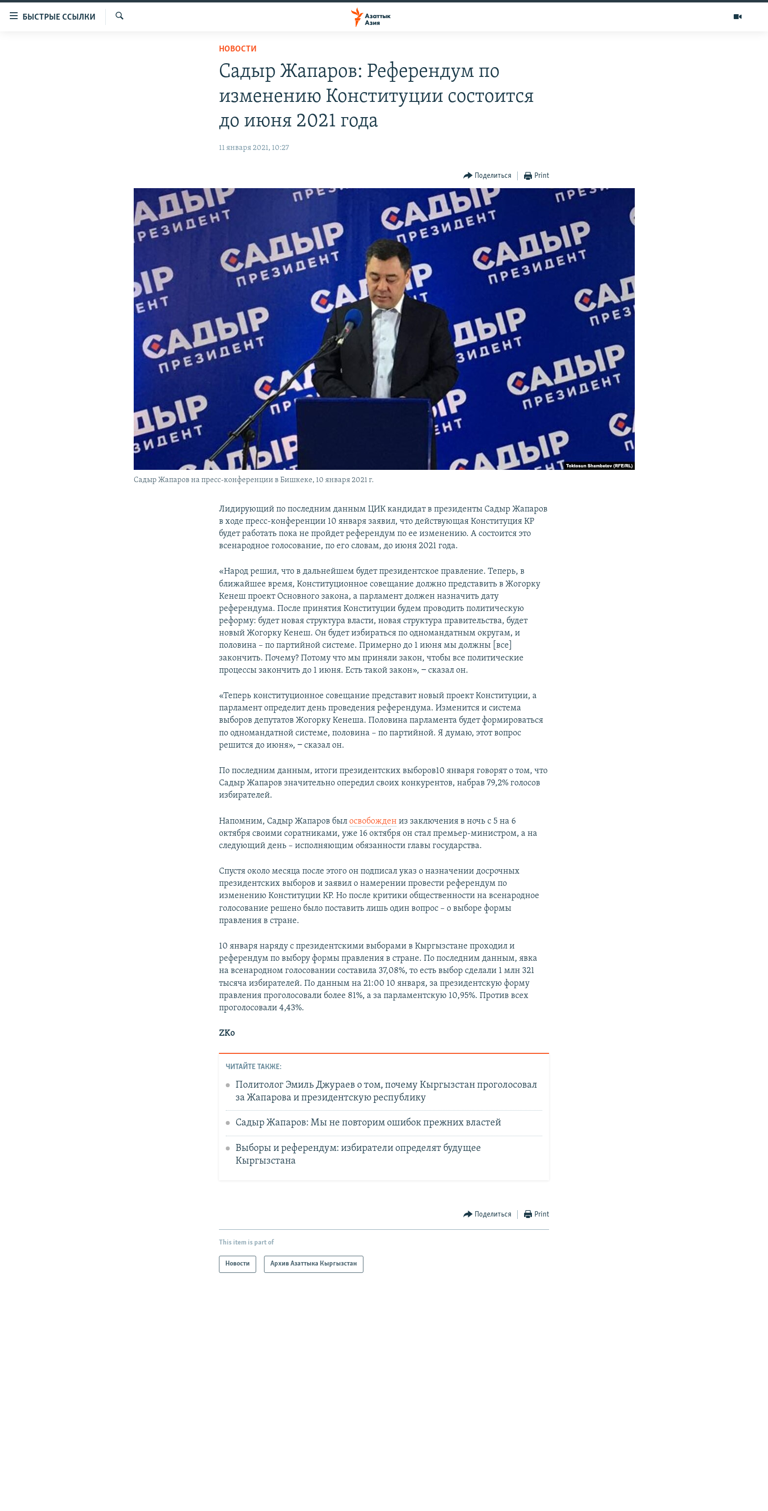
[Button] (487, 176)
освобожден (373, 821)
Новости (238, 49)
